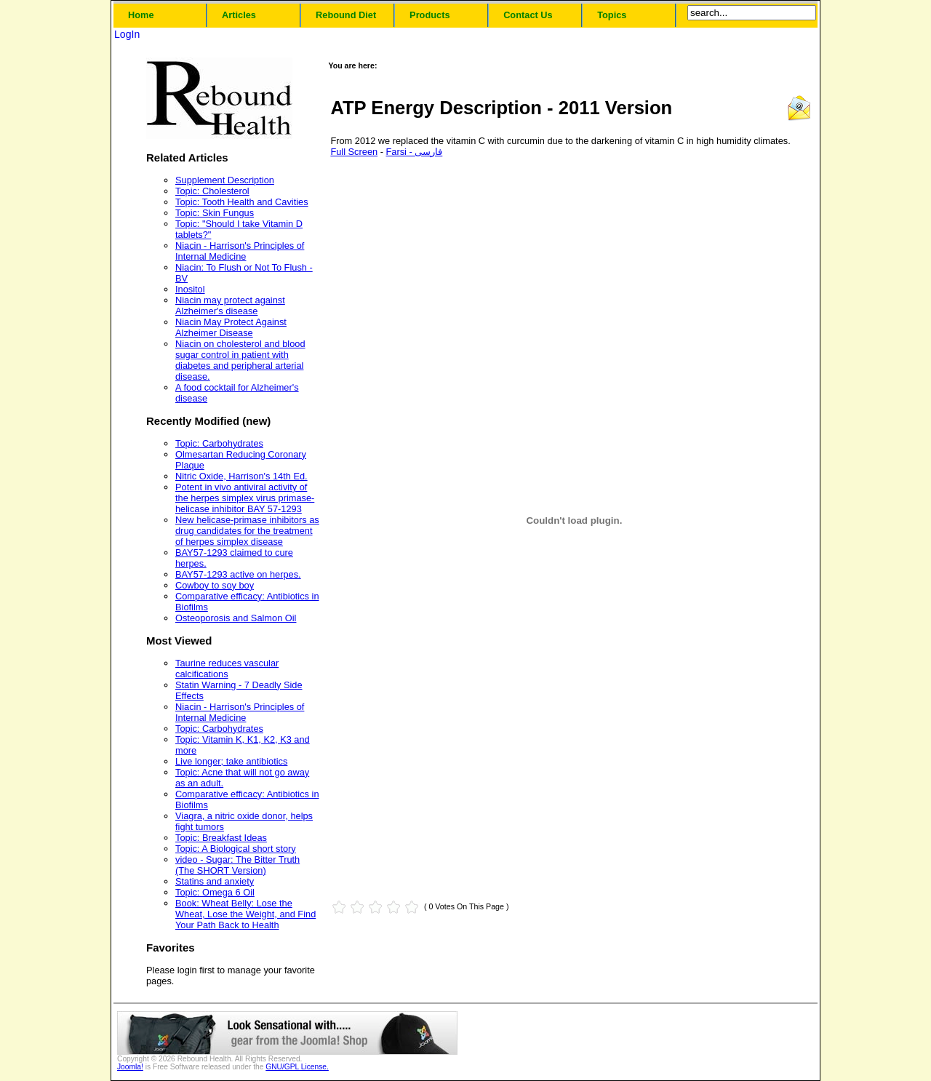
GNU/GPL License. (297, 1067)
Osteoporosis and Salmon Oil (235, 618)
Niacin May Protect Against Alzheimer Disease (231, 327)
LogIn (127, 34)
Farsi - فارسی (414, 151)
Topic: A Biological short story (235, 848)
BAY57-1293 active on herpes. (238, 574)
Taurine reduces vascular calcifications (227, 668)
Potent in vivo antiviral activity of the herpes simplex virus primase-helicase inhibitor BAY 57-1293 (244, 498)
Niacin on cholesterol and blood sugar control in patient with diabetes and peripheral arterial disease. (240, 360)
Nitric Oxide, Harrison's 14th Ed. (241, 476)
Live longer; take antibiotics (231, 761)
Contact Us (528, 14)
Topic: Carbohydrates (219, 443)
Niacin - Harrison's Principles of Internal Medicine (239, 251)
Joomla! (130, 1067)
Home (141, 14)
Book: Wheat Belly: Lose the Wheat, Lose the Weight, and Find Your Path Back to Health (245, 914)
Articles (239, 14)
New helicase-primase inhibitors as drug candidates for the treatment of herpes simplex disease (247, 530)
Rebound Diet (346, 14)
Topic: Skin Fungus (214, 212)
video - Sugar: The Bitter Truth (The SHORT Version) (237, 865)
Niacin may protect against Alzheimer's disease (230, 305)
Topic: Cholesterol (212, 191)
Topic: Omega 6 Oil (215, 892)
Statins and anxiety (214, 881)
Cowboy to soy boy (214, 585)
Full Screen (353, 151)
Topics (611, 14)
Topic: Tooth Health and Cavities (241, 201)
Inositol (190, 289)
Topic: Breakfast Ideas (221, 837)
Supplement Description (224, 180)
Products (429, 14)
